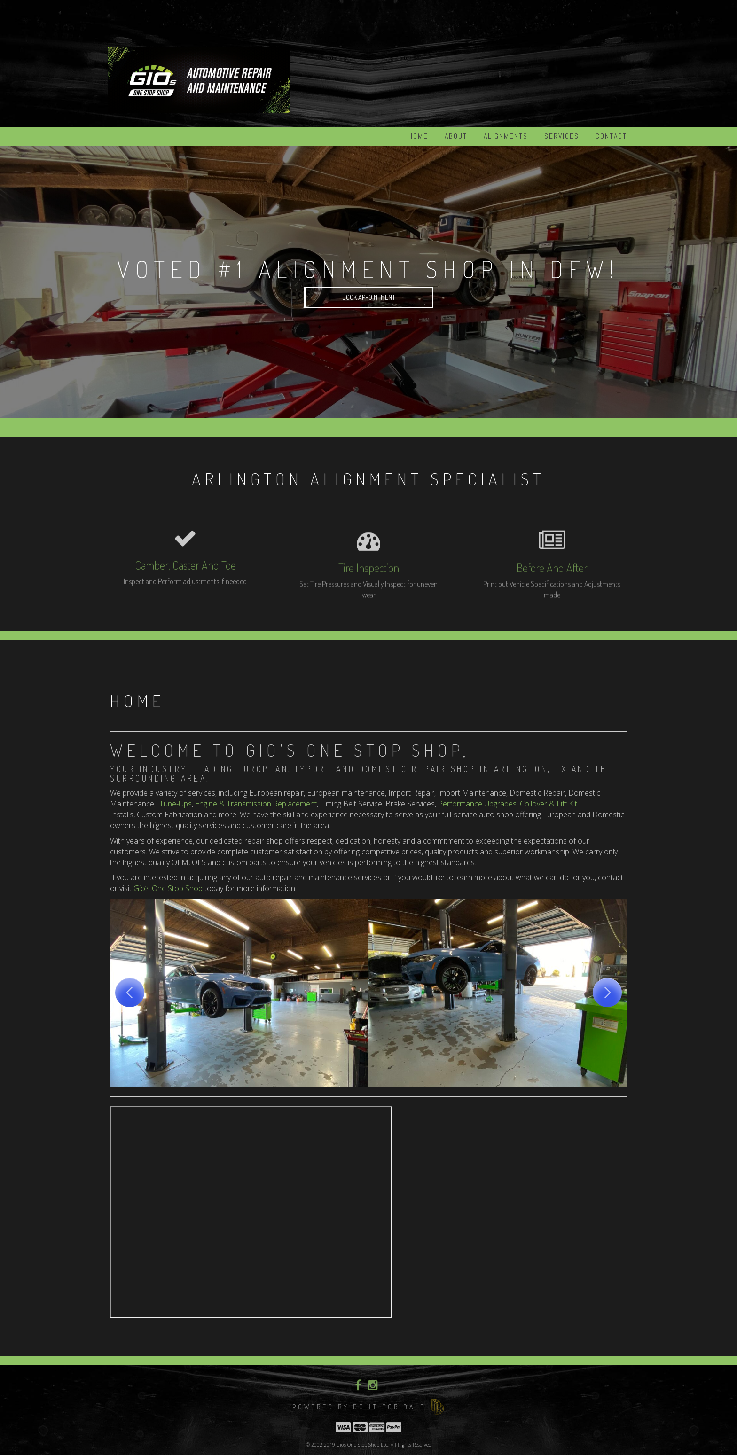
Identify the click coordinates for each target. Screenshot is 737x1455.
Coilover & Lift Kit (548, 803)
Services (561, 136)
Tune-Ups (175, 803)
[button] (239, 993)
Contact (611, 136)
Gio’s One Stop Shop (168, 888)
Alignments (506, 136)
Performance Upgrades (477, 803)
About (456, 136)
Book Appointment (368, 297)
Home (418, 136)
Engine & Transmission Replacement (256, 803)
